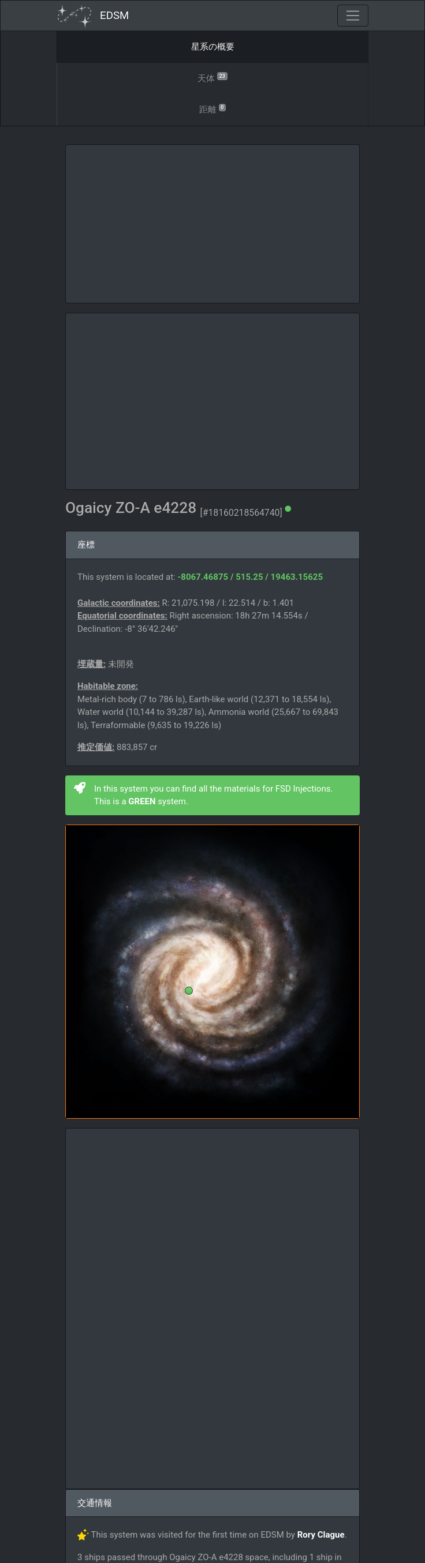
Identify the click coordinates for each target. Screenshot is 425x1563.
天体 (212, 78)
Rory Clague (321, 1535)
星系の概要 (212, 47)
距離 (212, 109)
